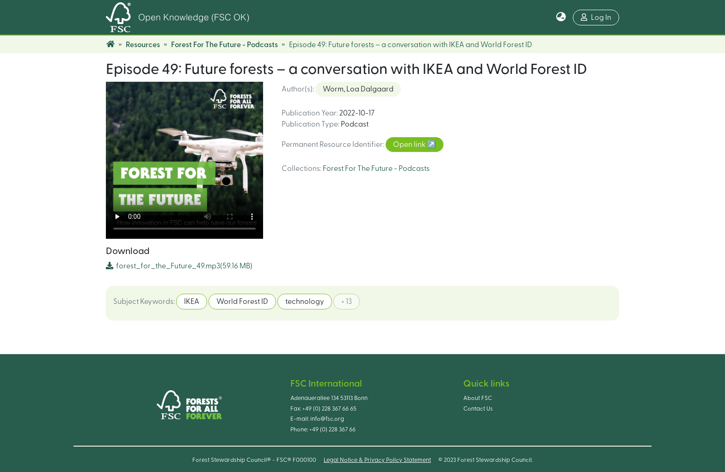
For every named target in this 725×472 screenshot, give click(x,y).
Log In (596, 17)
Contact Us (478, 408)
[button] (561, 17)
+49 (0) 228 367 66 (332, 429)
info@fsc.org (327, 419)
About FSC (477, 398)
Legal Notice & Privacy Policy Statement (377, 460)
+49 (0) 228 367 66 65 (329, 408)
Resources (143, 44)
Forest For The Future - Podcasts (224, 44)
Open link (410, 144)
